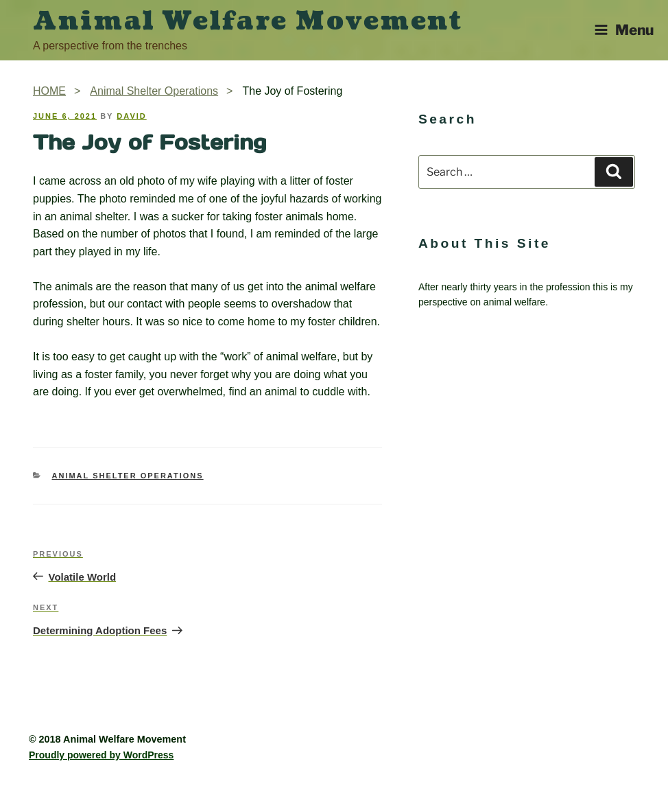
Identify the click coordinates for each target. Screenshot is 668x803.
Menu (624, 29)
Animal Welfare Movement (248, 21)
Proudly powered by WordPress (101, 754)
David (131, 116)
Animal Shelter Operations (128, 476)
